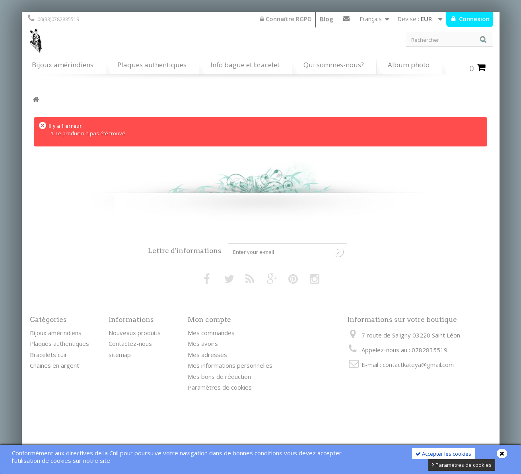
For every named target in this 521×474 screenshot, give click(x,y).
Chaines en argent (54, 365)
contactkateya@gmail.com (418, 365)
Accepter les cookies (443, 453)
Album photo (409, 64)
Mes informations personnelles (230, 365)
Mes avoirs (203, 343)
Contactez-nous (346, 20)
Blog (326, 19)
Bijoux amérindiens (62, 64)
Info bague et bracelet (245, 64)
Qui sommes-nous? (333, 64)
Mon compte (209, 320)
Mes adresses (207, 355)
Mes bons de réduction (219, 376)
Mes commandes (211, 333)
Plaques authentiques (152, 64)
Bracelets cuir (48, 355)
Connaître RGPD (286, 19)
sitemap (120, 355)
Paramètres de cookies (462, 464)
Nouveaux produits (135, 333)
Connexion (473, 19)
